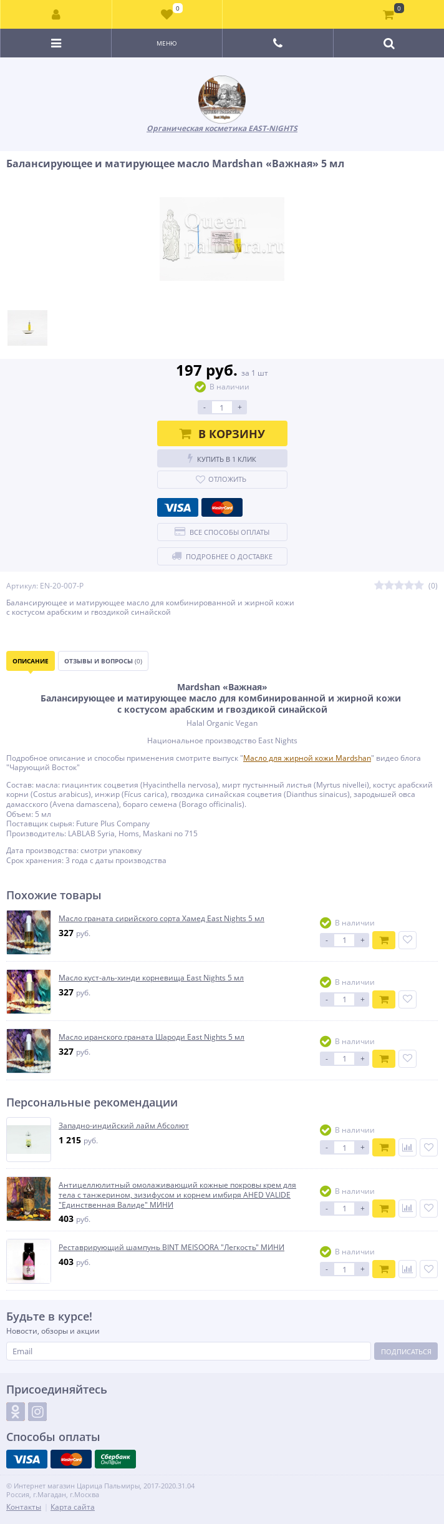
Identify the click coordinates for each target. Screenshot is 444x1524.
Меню (167, 43)
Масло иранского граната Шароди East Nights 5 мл (151, 1037)
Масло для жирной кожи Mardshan (307, 758)
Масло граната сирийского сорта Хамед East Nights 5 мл (161, 919)
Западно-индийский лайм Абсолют (124, 1126)
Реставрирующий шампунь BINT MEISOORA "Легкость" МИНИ (171, 1248)
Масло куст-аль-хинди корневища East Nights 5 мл (151, 978)
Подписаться (406, 1351)
